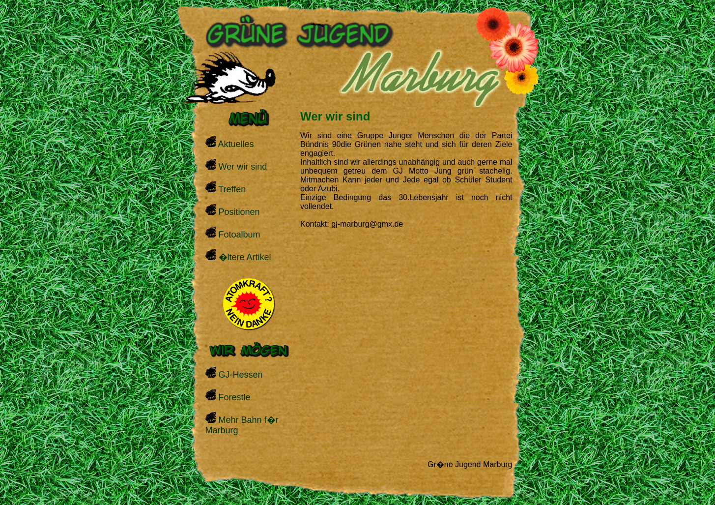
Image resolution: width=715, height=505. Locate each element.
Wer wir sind (236, 165)
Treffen (225, 187)
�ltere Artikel (238, 255)
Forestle (228, 395)
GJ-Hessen (234, 373)
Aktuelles (229, 142)
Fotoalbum (232, 233)
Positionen (232, 210)
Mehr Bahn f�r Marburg (242, 423)
